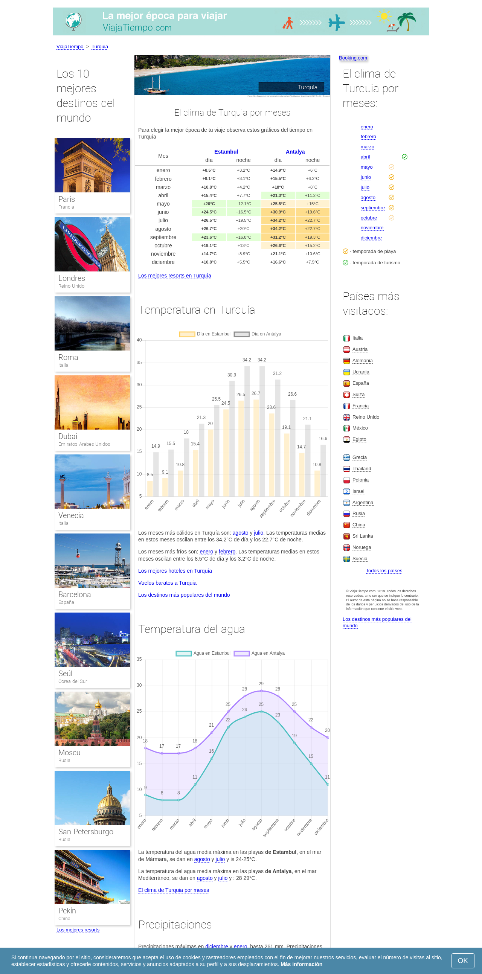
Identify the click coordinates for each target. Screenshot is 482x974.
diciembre (216, 947)
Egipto (359, 439)
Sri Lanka (362, 536)
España (66, 602)
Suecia (360, 558)
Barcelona (74, 594)
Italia (63, 365)
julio (258, 533)
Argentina (363, 502)
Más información (301, 964)
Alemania (362, 360)
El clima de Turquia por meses (173, 890)
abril (365, 157)
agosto (241, 533)
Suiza (358, 394)
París (66, 199)
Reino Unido (71, 286)
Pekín (67, 910)
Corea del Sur (72, 681)
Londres (71, 278)
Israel (358, 491)
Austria (360, 349)
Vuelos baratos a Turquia (167, 583)
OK (463, 961)
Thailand (361, 468)
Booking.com (353, 58)
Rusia (64, 760)
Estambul (226, 152)
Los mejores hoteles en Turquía (175, 571)
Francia (66, 207)
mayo (367, 167)
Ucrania (360, 372)
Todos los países (384, 570)
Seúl (65, 673)
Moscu (69, 752)
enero (206, 552)
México (360, 428)
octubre (369, 218)
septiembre (373, 207)
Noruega (361, 547)
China (64, 918)
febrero (227, 552)
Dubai (67, 436)
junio (366, 177)
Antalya (295, 152)
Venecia (71, 515)
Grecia (359, 457)
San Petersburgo (85, 831)
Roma (68, 357)
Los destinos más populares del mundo (184, 595)
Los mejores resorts (77, 930)
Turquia (100, 46)
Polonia (360, 480)
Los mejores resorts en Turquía (174, 276)
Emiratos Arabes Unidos (84, 444)
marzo (367, 146)
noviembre (372, 227)
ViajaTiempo (70, 46)
